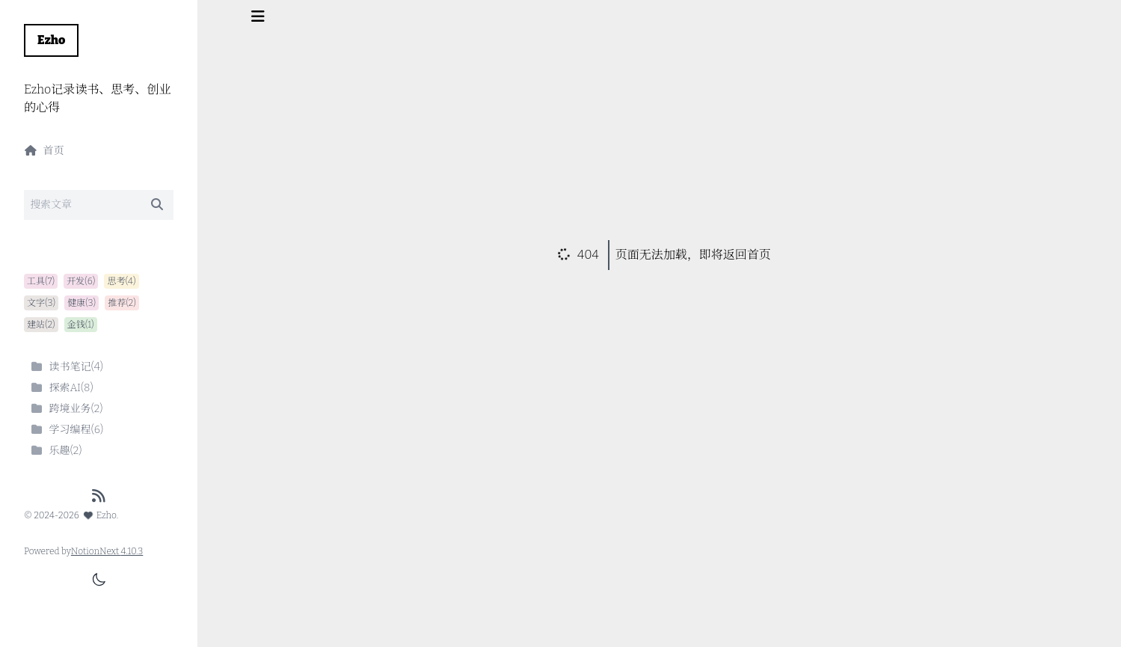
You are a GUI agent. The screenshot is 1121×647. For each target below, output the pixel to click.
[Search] (98, 205)
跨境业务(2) (66, 408)
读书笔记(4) (66, 367)
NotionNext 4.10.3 (107, 551)
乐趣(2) (56, 450)
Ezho (51, 40)
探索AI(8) (61, 387)
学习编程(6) (66, 429)
